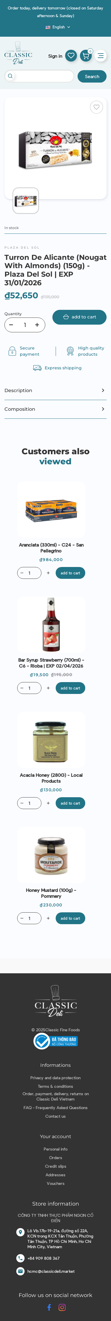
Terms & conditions (55, 1086)
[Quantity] (24, 325)
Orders (55, 1157)
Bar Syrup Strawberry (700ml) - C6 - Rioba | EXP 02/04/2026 (51, 662)
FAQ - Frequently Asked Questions (56, 1107)
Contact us (55, 1116)
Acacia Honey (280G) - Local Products (51, 778)
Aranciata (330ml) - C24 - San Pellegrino (51, 547)
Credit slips (55, 1166)
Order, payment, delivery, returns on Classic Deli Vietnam (55, 1096)
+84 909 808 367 (43, 1258)
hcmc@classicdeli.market (51, 1271)
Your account (55, 1136)
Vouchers (56, 1183)
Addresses (55, 1174)
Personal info (55, 1148)
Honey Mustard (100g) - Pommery (51, 893)
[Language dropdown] (58, 27)
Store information (55, 1204)
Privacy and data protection (55, 1077)
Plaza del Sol (22, 247)
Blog (42, 29)
